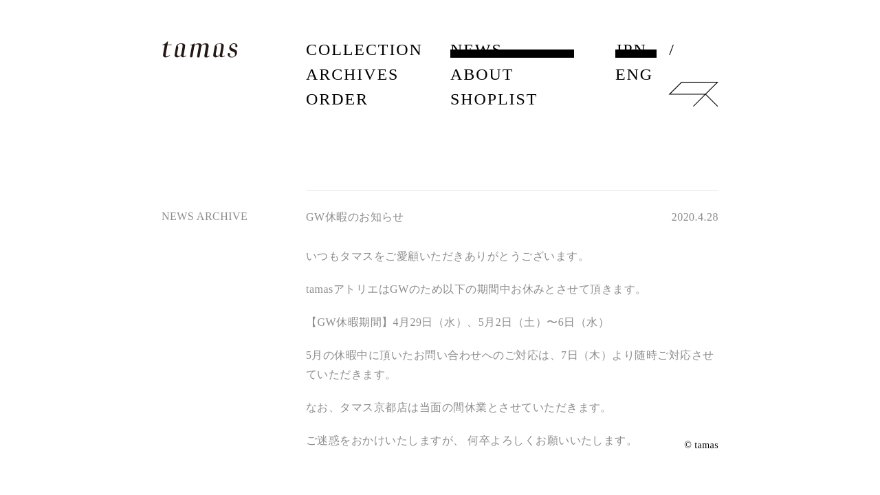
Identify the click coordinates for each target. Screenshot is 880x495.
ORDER (337, 99)
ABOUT (482, 74)
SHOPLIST (494, 99)
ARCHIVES (352, 74)
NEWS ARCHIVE (205, 216)
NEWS (476, 49)
